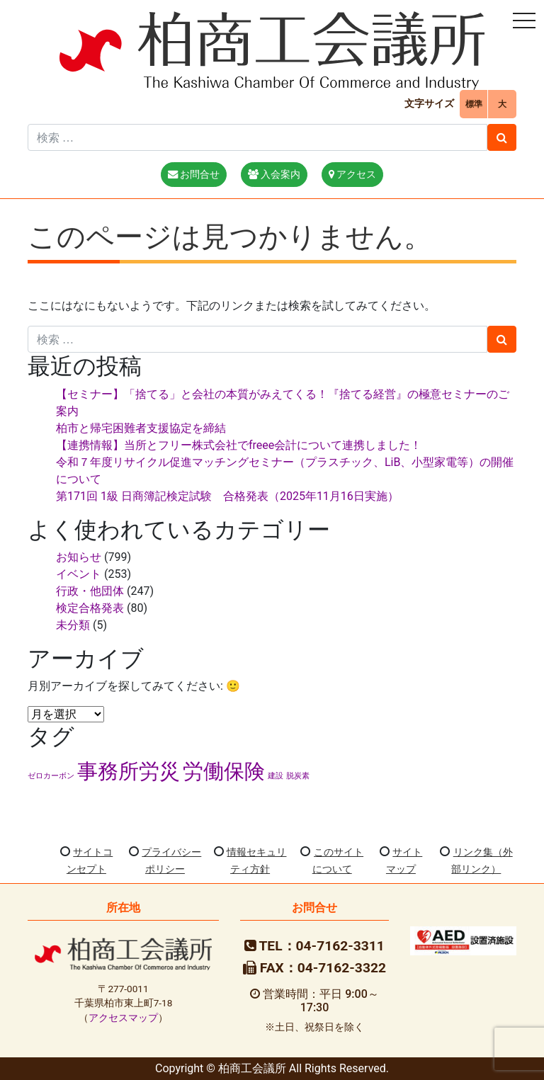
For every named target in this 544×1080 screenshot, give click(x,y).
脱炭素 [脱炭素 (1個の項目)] (298, 775)
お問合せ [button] (194, 175)
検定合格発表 (90, 608)
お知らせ (78, 557)
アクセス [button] (353, 175)
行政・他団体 (90, 591)
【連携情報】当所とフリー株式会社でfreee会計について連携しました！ (238, 445)
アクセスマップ (123, 1017)
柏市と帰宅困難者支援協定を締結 (141, 428)
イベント (78, 574)
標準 (473, 104)
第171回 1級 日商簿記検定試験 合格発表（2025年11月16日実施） (227, 496)
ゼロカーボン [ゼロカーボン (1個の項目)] (51, 775)
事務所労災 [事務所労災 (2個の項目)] (128, 771)
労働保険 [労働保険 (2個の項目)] (224, 771)
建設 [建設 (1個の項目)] (275, 775)
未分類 (73, 625)
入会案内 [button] (274, 175)
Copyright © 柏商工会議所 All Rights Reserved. (272, 1068)
